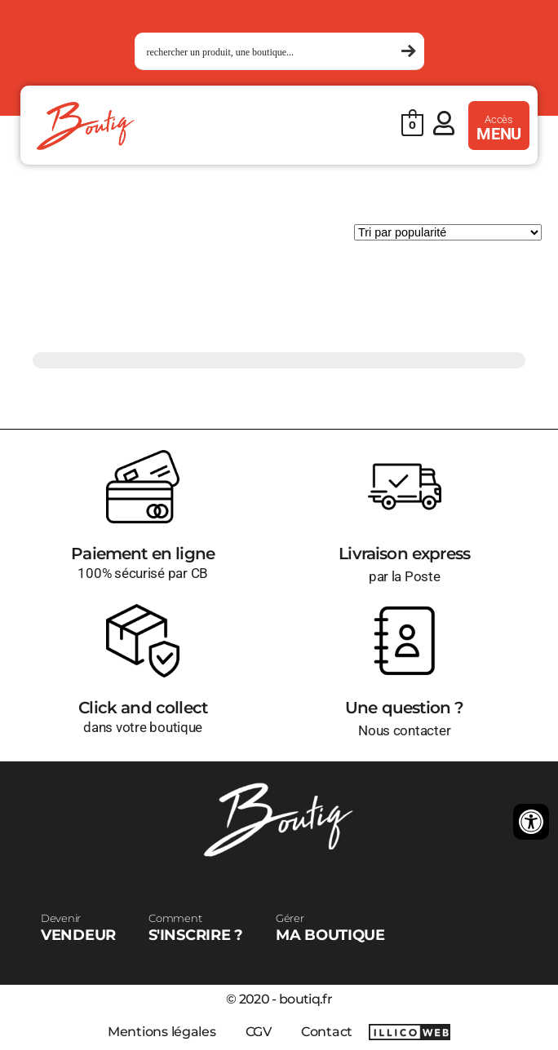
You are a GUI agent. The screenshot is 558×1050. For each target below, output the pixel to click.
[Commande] (448, 232)
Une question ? (404, 707)
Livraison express (404, 553)
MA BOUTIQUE (330, 927)
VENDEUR (78, 927)
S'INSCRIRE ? (195, 927)
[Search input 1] (272, 52)
